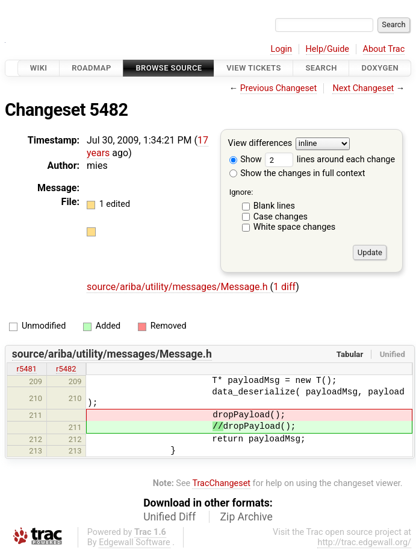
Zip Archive (246, 517)
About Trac (384, 49)
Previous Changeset (278, 88)
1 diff (284, 286)
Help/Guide (327, 49)
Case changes (280, 217)
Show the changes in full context (297, 173)
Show (245, 159)
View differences (260, 144)
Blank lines (274, 206)
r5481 (27, 368)
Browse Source (168, 67)
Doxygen (380, 67)
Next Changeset (363, 88)
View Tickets (253, 67)
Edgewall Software (134, 542)
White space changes (294, 227)
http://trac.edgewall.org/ (364, 542)
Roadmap (91, 67)
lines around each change (330, 159)
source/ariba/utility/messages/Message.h (178, 286)
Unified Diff (169, 517)
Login (281, 49)
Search (321, 67)
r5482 (66, 368)
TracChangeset (221, 483)
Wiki (39, 67)
